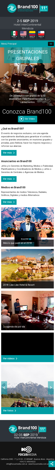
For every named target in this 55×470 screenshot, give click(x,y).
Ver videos (9, 358)
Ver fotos (8, 410)
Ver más (7, 152)
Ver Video (30, 118)
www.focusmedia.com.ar (38, 464)
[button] (4, 76)
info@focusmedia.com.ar (16, 464)
